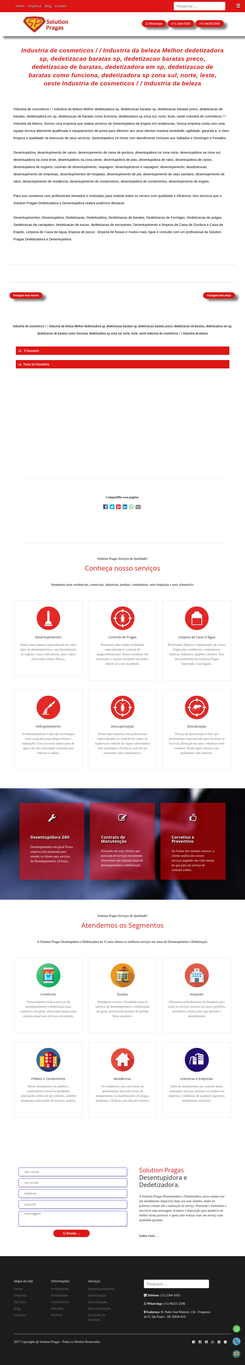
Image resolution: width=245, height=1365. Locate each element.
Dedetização (97, 1295)
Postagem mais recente (26, 295)
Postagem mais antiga (219, 295)
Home (20, 6)
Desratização (97, 1302)
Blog (48, 6)
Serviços (20, 1302)
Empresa (34, 6)
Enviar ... (71, 1233)
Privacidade (59, 1295)
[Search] (199, 6)
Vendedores (60, 1289)
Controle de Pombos (96, 1317)
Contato (61, 6)
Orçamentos (60, 1302)
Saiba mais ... (148, 1236)
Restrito (57, 1315)
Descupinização (99, 1308)
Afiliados (57, 1308)
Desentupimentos (101, 1289)
